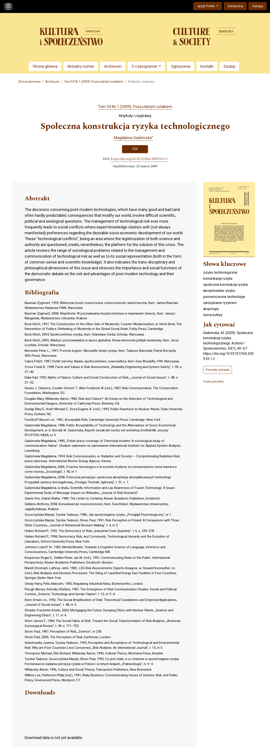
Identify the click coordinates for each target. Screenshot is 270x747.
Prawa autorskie (213, 381)
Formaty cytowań (218, 369)
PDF (135, 149)
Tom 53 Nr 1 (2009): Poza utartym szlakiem (93, 81)
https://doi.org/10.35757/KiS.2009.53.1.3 (139, 159)
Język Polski (209, 5)
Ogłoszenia (180, 66)
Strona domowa (29, 81)
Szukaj (229, 66)
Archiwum (113, 66)
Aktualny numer (80, 66)
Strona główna (45, 66)
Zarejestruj (235, 6)
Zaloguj (257, 6)
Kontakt (207, 66)
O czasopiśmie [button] (145, 66)
